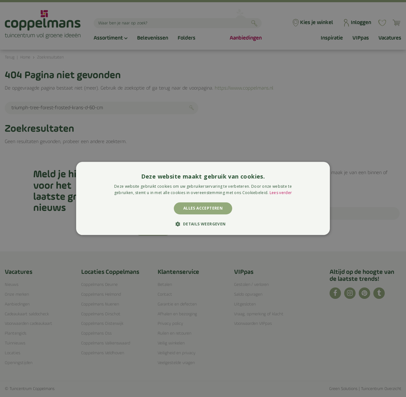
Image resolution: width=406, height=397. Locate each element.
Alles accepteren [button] (203, 208)
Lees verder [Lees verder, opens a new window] (281, 193)
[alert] (203, 198)
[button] (203, 224)
